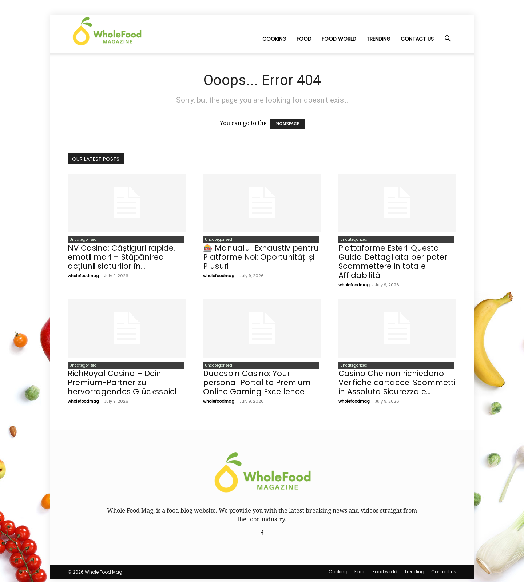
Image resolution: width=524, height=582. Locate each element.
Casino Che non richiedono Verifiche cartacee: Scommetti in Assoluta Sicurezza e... (396, 385)
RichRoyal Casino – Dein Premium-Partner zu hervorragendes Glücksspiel (122, 385)
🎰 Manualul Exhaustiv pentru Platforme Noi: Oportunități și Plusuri (261, 258)
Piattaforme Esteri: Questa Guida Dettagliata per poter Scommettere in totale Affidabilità (392, 263)
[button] (447, 39)
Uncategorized (81, 240)
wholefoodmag (83, 277)
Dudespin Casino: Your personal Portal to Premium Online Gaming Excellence (257, 385)
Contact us (417, 39)
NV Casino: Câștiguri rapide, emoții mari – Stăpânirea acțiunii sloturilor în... (121, 258)
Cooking (274, 39)
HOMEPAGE (287, 123)
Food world (339, 39)
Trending (378, 39)
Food (304, 39)
